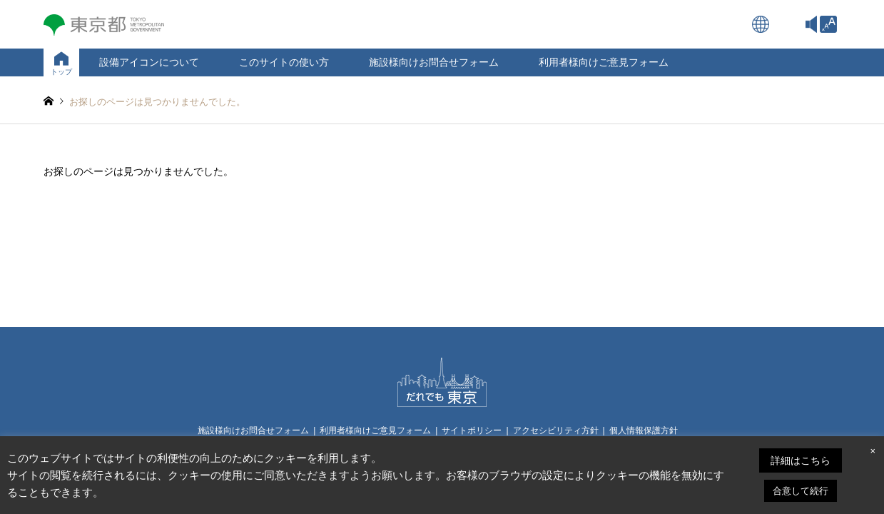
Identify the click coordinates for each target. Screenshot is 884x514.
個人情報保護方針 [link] (643, 430)
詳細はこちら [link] (800, 460)
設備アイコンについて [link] (149, 62)
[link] (828, 24)
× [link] (872, 450)
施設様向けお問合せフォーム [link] (434, 62)
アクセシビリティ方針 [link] (556, 430)
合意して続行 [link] (800, 490)
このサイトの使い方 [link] (284, 62)
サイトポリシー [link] (472, 430)
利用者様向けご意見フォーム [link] (604, 62)
